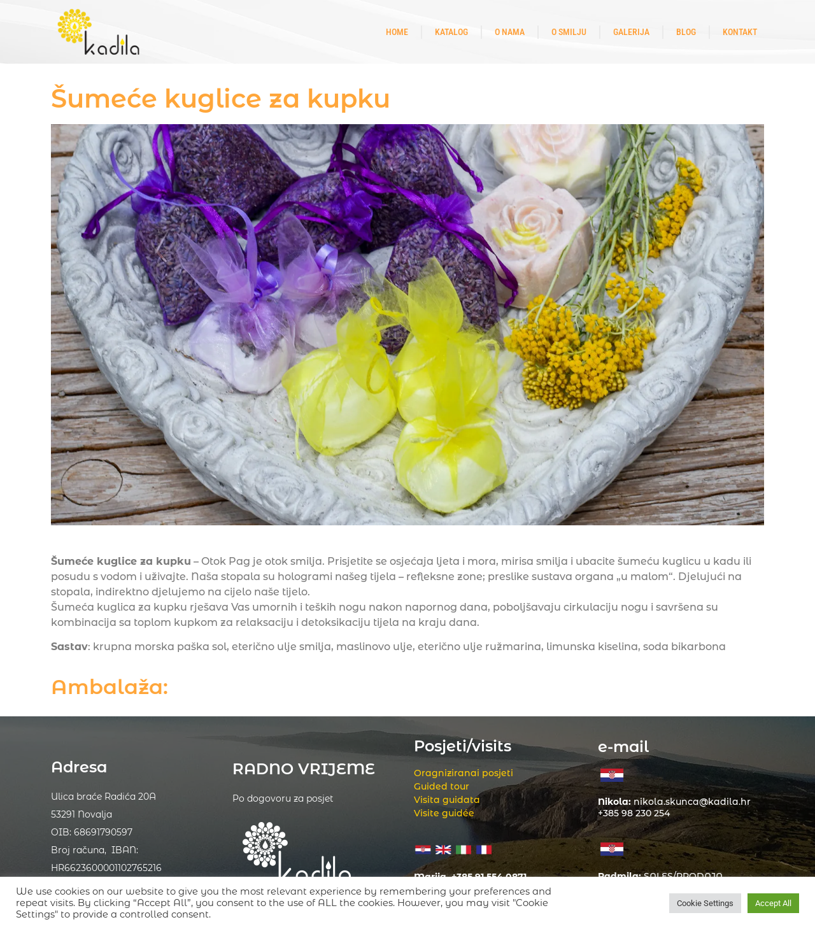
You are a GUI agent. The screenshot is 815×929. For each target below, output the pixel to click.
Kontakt (740, 32)
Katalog (451, 32)
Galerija (631, 32)
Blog (686, 32)
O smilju (568, 32)
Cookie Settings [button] (705, 903)
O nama (510, 32)
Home (397, 32)
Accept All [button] (773, 903)
